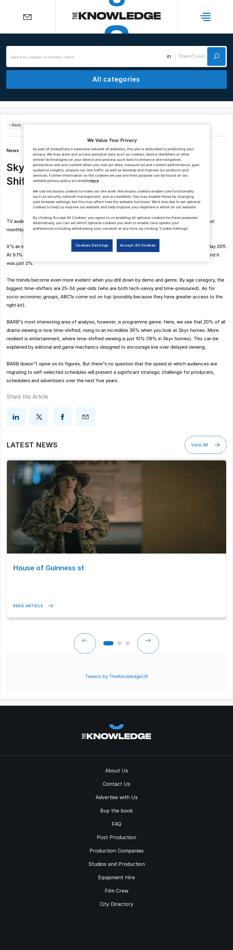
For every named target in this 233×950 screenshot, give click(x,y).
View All (205, 444)
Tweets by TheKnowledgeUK (116, 676)
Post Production (116, 837)
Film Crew (116, 891)
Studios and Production (116, 864)
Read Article (33, 606)
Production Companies (116, 851)
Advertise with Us (117, 797)
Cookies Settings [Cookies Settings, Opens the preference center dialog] (92, 245)
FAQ (116, 824)
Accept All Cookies (138, 245)
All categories (116, 79)
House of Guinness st (48, 568)
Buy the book (116, 811)
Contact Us (116, 784)
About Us (116, 770)
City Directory (116, 904)
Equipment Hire (116, 877)
